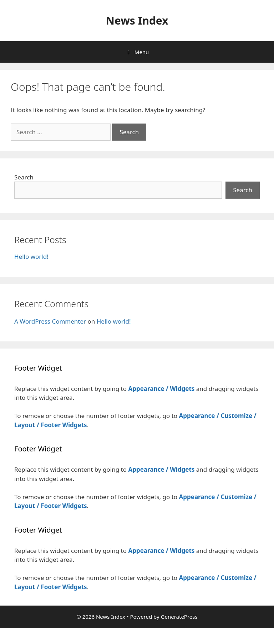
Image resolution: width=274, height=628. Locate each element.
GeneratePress (179, 616)
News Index (137, 20)
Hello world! (31, 256)
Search (24, 177)
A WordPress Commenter (50, 321)
